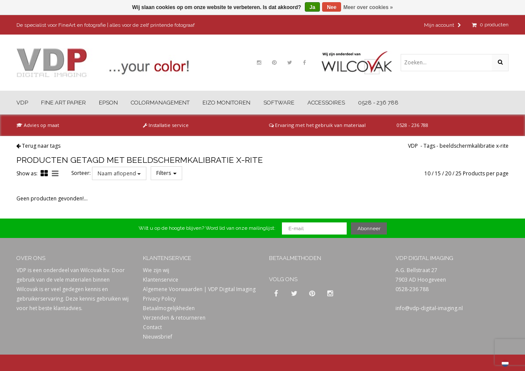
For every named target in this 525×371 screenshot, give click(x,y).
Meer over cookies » (368, 7)
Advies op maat (37, 125)
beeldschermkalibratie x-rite (474, 145)
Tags (429, 145)
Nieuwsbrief (157, 336)
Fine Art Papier (63, 102)
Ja (312, 7)
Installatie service (166, 125)
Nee (331, 7)
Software (278, 102)
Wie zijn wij (156, 270)
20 (448, 173)
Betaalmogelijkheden (169, 308)
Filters (166, 173)
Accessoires (326, 102)
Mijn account (442, 25)
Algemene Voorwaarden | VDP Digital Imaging (199, 289)
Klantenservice (160, 279)
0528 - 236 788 (378, 102)
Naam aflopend (119, 173)
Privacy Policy (159, 298)
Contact (152, 327)
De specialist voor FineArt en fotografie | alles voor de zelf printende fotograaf (105, 25)
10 (427, 173)
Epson (108, 102)
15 (438, 173)
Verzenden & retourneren (174, 317)
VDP (22, 102)
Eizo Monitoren (226, 102)
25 (458, 173)
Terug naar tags (41, 145)
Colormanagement (160, 102)
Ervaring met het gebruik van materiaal (317, 125)
